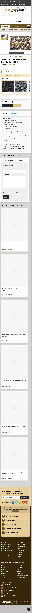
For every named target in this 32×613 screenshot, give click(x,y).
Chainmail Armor (12, 29)
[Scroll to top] (29, 609)
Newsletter (19, 571)
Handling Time (5, 546)
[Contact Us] (15, 1)
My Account (19, 565)
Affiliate (4, 573)
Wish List (19, 569)
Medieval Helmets (21, 542)
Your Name (6, 168)
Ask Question (14, 113)
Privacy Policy (20, 573)
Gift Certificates (5, 571)
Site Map (4, 569)
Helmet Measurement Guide (8, 554)
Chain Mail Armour (21, 546)
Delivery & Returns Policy (22, 575)
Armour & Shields (21, 544)
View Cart (5, 26)
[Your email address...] (11, 497)
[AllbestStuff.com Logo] (15, 9)
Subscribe (24, 497)
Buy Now (17, 106)
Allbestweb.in (21, 603)
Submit (6, 197)
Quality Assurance (6, 544)
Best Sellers (19, 554)
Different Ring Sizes (6, 548)
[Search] (26, 15)
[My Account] (5, 4)
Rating (5, 189)
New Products (20, 556)
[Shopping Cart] (15, 4)
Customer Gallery (6, 555)
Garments (19, 548)
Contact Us (4, 565)
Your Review (7, 174)
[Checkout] (22, 4)
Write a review (18, 56)
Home (3, 29)
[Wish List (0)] (12, 4)
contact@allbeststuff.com (9, 593)
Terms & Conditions (21, 577)
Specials (4, 575)
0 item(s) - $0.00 (15, 21)
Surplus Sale (20, 552)
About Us (4, 542)
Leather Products (21, 550)
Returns (4, 567)
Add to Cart (7, 106)
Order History (20, 567)
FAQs (3, 577)
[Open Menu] (28, 26)
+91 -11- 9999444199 (9, 590)
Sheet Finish (5, 78)
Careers (4, 557)
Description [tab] (5, 113)
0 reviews (10, 56)
